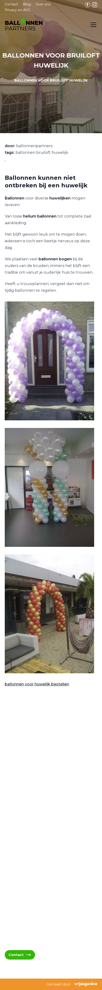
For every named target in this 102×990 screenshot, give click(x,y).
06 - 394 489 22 (25, 854)
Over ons (43, 4)
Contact (11, 4)
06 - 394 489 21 (24, 843)
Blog (27, 4)
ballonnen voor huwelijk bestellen (37, 684)
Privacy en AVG (17, 10)
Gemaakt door (71, 984)
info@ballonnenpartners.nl (34, 831)
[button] (24, 24)
